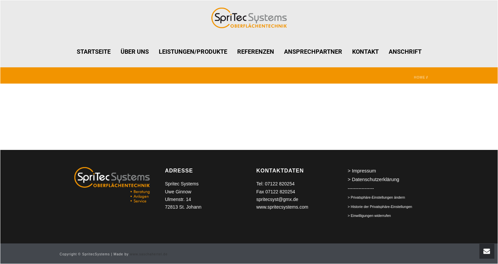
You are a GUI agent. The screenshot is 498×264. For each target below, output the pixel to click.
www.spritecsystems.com (282, 207)
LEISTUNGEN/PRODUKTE (193, 51)
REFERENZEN (255, 51)
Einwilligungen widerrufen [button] (371, 216)
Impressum (364, 170)
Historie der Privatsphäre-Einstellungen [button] (381, 207)
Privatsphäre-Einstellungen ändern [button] (378, 197)
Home (419, 77)
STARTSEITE (94, 51)
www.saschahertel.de (149, 254)
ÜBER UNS (135, 51)
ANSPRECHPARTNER (313, 51)
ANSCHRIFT (405, 51)
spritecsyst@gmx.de (277, 199)
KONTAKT (365, 51)
